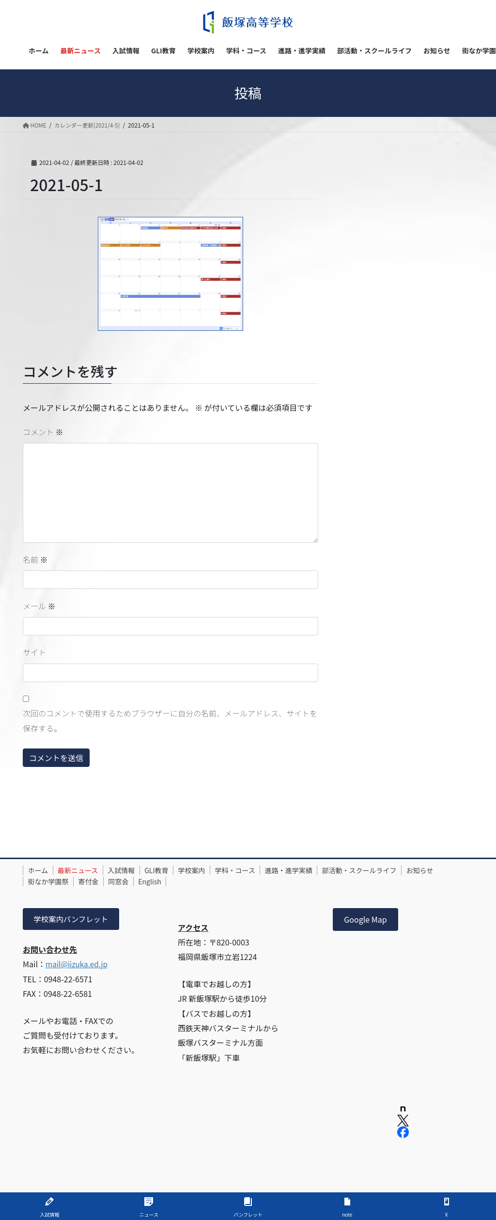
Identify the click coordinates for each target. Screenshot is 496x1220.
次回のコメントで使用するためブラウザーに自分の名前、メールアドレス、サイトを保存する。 (170, 720)
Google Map (365, 919)
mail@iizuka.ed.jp (78, 965)
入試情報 (132, 870)
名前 (35, 559)
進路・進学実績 (317, 870)
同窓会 (170, 881)
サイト (34, 652)
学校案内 (211, 870)
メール (39, 606)
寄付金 (136, 881)
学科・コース (259, 870)
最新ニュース (84, 870)
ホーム (40, 870)
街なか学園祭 (91, 881)
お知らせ (43, 881)
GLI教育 (172, 870)
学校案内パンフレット (72, 919)
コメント (43, 432)
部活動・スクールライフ (392, 870)
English (206, 881)
